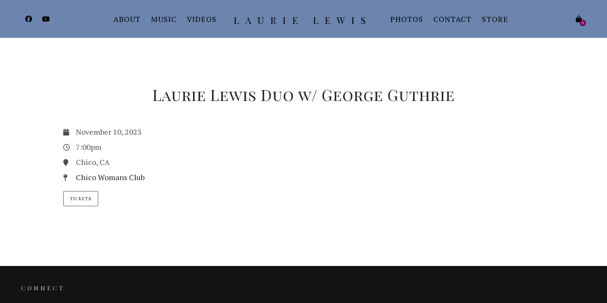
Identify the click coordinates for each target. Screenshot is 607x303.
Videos (202, 19)
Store (495, 19)
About (127, 19)
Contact (452, 19)
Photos (406, 19)
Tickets (80, 198)
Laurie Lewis (303, 20)
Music (164, 19)
